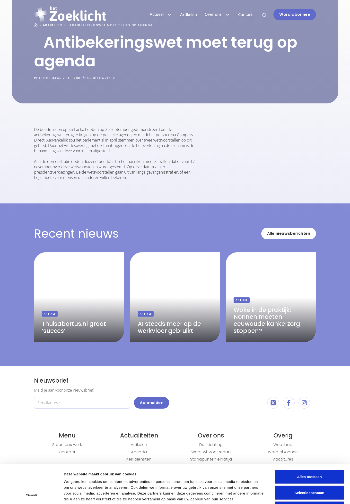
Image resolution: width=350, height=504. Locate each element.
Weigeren (309, 472)
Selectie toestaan (309, 456)
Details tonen (262, 494)
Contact (245, 14)
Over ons (217, 14)
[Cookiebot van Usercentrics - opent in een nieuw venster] (31, 494)
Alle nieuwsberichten (288, 233)
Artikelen (188, 14)
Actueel (161, 14)
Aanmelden (151, 402)
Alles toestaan (309, 440)
